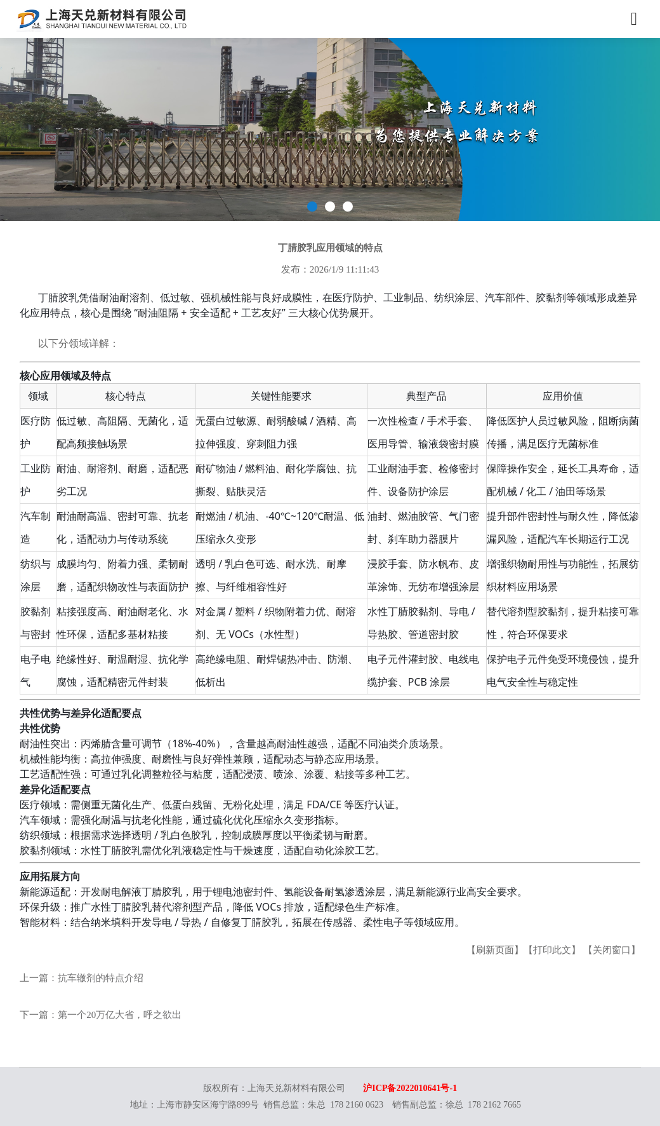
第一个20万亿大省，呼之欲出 (120, 1015)
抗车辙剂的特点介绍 (100, 978)
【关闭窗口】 (611, 950)
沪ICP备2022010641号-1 (410, 1088)
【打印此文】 (552, 950)
